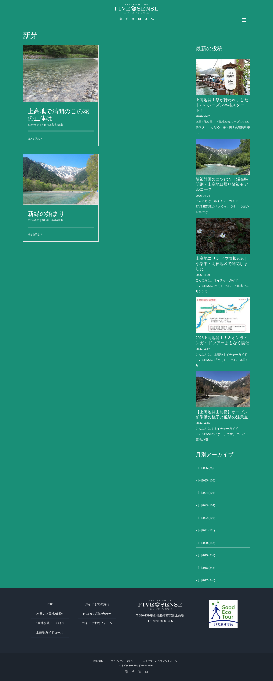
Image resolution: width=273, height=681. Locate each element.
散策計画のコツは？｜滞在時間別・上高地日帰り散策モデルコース (222, 184)
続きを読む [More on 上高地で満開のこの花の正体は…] (34, 138)
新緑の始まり (46, 213)
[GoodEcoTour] (223, 601)
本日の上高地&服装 (52, 124)
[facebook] (127, 19)
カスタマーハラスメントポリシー (161, 661)
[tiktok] (146, 19)
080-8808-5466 (163, 621)
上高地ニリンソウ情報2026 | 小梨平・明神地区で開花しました (222, 263)
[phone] (152, 19)
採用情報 (98, 661)
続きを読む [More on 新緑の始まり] (34, 234)
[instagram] (120, 19)
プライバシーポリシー (123, 661)
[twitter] (133, 19)
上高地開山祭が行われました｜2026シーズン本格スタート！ (222, 105)
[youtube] (139, 19)
